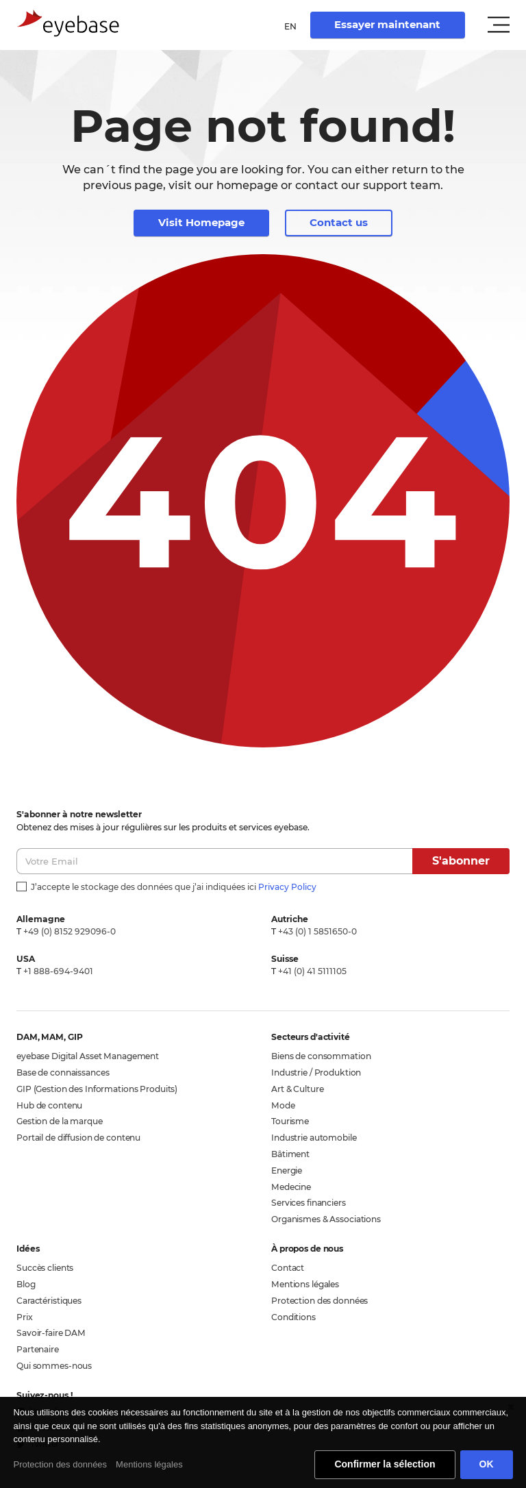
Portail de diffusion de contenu (78, 1137)
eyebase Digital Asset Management (87, 1056)
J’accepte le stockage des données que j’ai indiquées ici (173, 887)
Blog (26, 1284)
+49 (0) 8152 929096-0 (69, 931)
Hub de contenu (49, 1105)
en (290, 26)
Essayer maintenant (387, 24)
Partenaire (37, 1349)
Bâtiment (290, 1154)
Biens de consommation (321, 1056)
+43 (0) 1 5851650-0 (317, 931)
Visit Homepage (201, 222)
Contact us (339, 222)
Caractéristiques (49, 1300)
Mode (283, 1105)
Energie (286, 1170)
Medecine (291, 1187)
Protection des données (319, 1300)
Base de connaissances (62, 1072)
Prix (24, 1317)
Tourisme (290, 1121)
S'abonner (461, 860)
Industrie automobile (314, 1137)
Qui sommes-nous (54, 1366)
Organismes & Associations (326, 1219)
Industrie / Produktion (316, 1072)
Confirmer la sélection (384, 1464)
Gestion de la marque (59, 1121)
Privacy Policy (287, 887)
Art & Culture (297, 1089)
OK (486, 1464)
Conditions (293, 1317)
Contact (287, 1268)
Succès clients (44, 1268)
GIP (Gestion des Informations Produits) (96, 1089)
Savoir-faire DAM (51, 1333)
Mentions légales (305, 1284)
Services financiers (308, 1203)
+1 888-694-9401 (58, 971)
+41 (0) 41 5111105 (312, 971)
